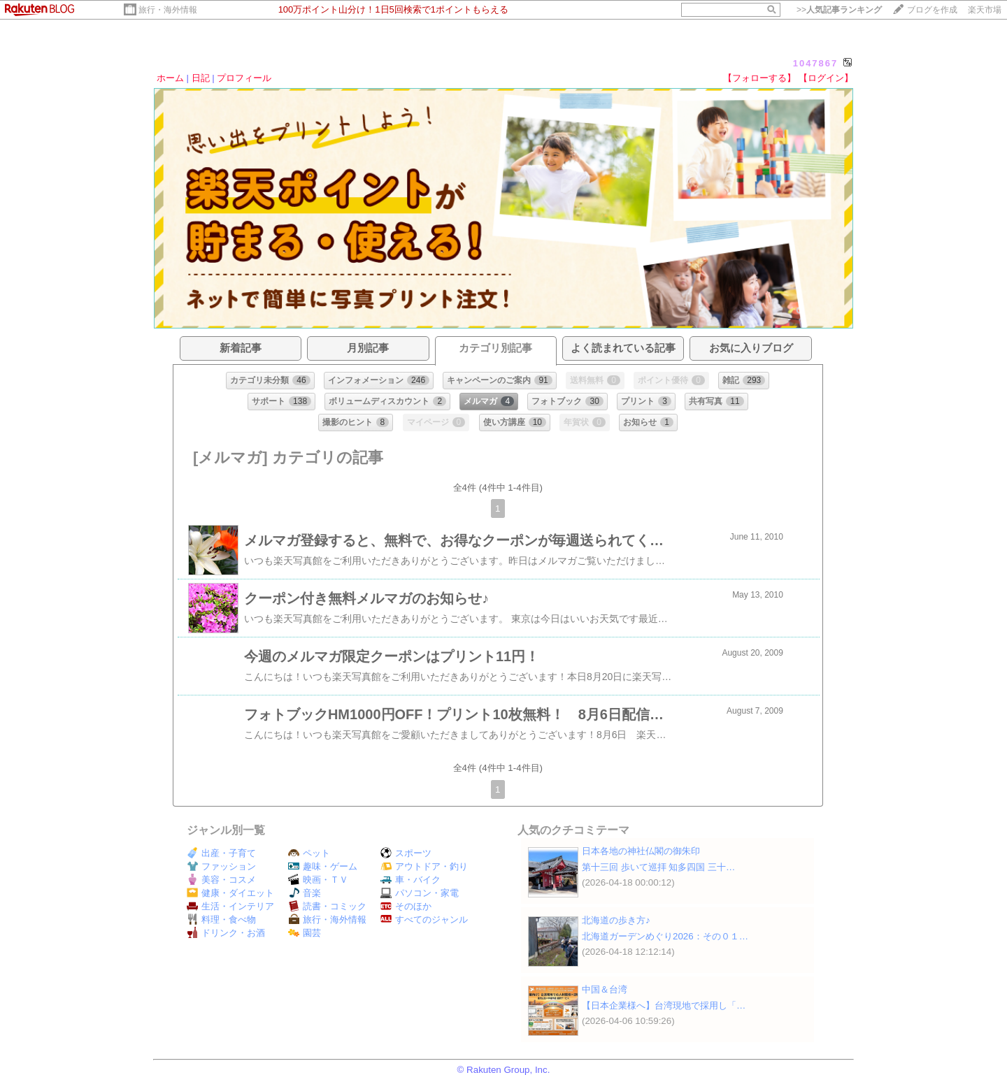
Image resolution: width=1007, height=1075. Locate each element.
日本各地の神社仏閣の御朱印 (641, 851)
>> (839, 10)
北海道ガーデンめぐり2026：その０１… (665, 936)
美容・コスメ (221, 879)
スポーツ (405, 853)
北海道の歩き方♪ (616, 920)
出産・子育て (221, 853)
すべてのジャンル (424, 919)
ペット (309, 853)
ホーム (170, 78)
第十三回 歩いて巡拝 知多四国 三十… (658, 867)
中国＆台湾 (604, 989)
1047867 (815, 63)
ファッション (221, 866)
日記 (201, 78)
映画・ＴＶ (318, 879)
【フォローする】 (759, 78)
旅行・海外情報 (167, 10)
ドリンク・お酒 (226, 933)
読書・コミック (327, 906)
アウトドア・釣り (424, 866)
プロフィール (244, 78)
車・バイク (410, 879)
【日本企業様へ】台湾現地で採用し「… (663, 1005)
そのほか (405, 906)
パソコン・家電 (419, 893)
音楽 (304, 893)
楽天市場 (984, 10)
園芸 (304, 933)
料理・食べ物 (221, 919)
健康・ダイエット (230, 893)
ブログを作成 (932, 10)
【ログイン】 (826, 78)
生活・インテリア (230, 906)
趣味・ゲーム (322, 866)
